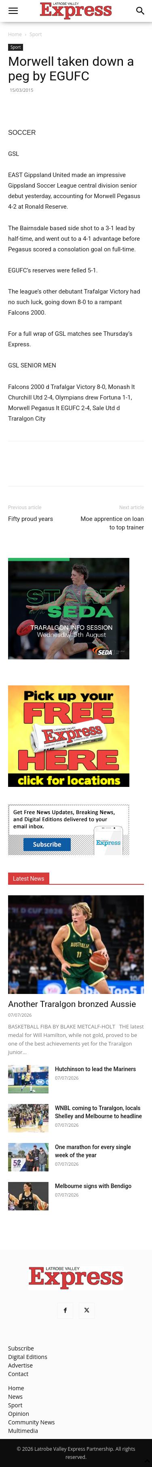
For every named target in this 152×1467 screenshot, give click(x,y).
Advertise (20, 1365)
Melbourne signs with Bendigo (93, 1186)
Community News (31, 1422)
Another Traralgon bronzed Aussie (72, 1004)
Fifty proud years (30, 519)
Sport (36, 34)
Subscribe (21, 1348)
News (15, 1396)
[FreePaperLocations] (68, 785)
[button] (13, 11)
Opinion (18, 1413)
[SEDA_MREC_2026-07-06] (68, 657)
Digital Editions (27, 1357)
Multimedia (23, 1431)
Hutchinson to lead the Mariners (95, 1069)
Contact (18, 1374)
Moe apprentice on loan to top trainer (112, 523)
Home (15, 34)
